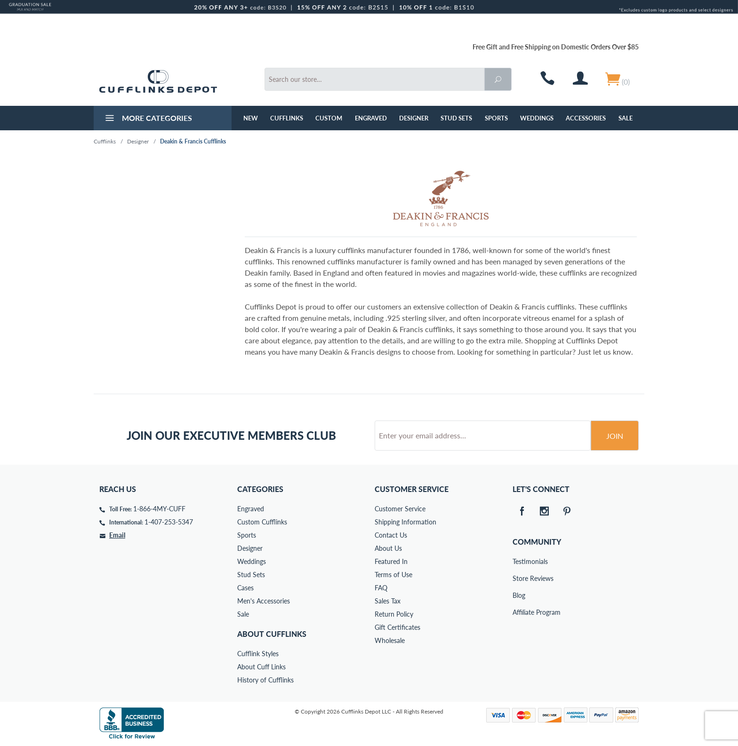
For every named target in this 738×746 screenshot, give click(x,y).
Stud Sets (456, 118)
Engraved (371, 118)
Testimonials (519, 561)
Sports (496, 118)
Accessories (586, 118)
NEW (250, 118)
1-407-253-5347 (168, 522)
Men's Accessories (263, 601)
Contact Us (391, 535)
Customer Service (400, 509)
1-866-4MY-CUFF (159, 509)
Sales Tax (388, 601)
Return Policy (394, 614)
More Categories (147, 119)
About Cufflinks (271, 633)
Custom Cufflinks (262, 522)
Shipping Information (405, 522)
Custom (328, 118)
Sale (625, 118)
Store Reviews (519, 578)
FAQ (381, 588)
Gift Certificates (397, 627)
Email (117, 535)
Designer (413, 118)
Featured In (391, 561)
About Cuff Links (261, 667)
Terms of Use (393, 575)
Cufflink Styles (258, 654)
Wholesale (390, 640)
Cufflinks (286, 118)
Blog (519, 595)
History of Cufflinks (265, 680)
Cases (245, 588)
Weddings (537, 118)
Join (614, 435)
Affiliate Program (519, 612)
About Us (388, 548)
